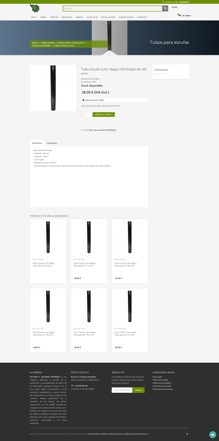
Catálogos (92, 17)
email (91, 389)
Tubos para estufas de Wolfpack (102, 130)
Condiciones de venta (162, 386)
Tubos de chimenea (41, 45)
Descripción (37, 143)
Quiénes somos (126, 17)
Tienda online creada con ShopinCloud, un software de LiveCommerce (118, 434)
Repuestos (67, 17)
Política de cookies (160, 380)
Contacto (142, 17)
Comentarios (51, 143)
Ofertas (54, 17)
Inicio (34, 17)
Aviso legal (157, 377)
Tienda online (48, 43)
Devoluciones (108, 17)
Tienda (43, 17)
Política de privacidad (162, 383)
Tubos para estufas (64, 45)
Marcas (79, 17)
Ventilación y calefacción (71, 43)
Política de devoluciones (163, 389)
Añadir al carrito (104, 114)
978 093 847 (184, 2)
